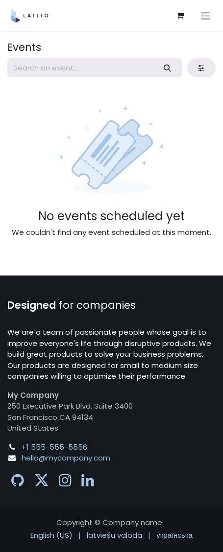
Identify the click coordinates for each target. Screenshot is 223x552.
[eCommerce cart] (180, 15)
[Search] (167, 67)
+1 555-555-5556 (54, 447)
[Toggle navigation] (205, 15)
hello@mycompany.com (66, 458)
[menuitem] (51, 536)
